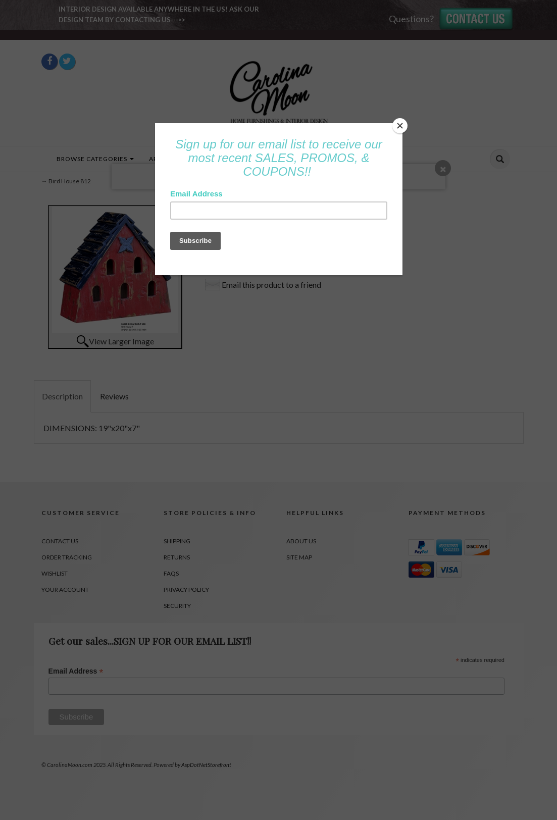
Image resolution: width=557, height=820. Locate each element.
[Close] (400, 125)
